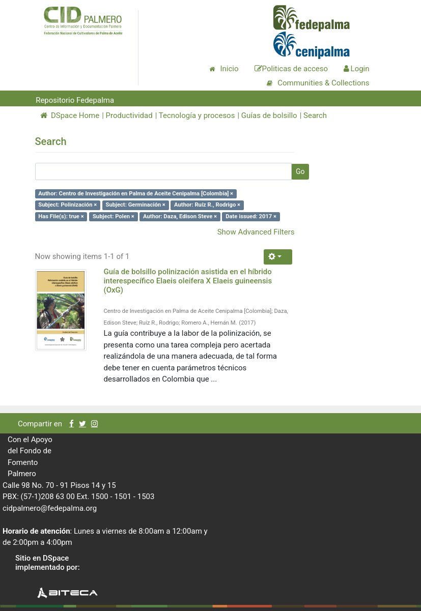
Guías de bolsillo (269, 115)
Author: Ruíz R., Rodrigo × (207, 204)
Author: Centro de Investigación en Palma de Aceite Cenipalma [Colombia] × (135, 193)
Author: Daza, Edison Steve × (180, 216)
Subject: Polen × (113, 216)
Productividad (129, 115)
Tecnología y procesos (197, 115)
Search (315, 115)
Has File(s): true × (60, 216)
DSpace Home (70, 115)
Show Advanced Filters (256, 232)
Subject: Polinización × (67, 204)
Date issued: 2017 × (251, 216)
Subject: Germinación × (135, 204)
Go (300, 171)
